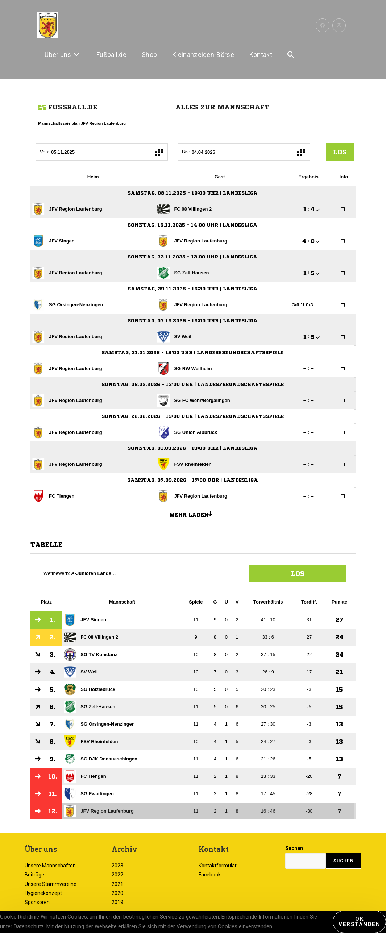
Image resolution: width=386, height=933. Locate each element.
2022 (117, 875)
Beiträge (34, 875)
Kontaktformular (218, 865)
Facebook (210, 875)
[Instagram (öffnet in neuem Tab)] (339, 25)
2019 (117, 902)
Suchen (294, 848)
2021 (117, 884)
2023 (117, 865)
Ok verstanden (359, 922)
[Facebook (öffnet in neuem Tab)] (322, 25)
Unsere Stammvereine (50, 884)
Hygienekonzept (43, 893)
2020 (117, 893)
